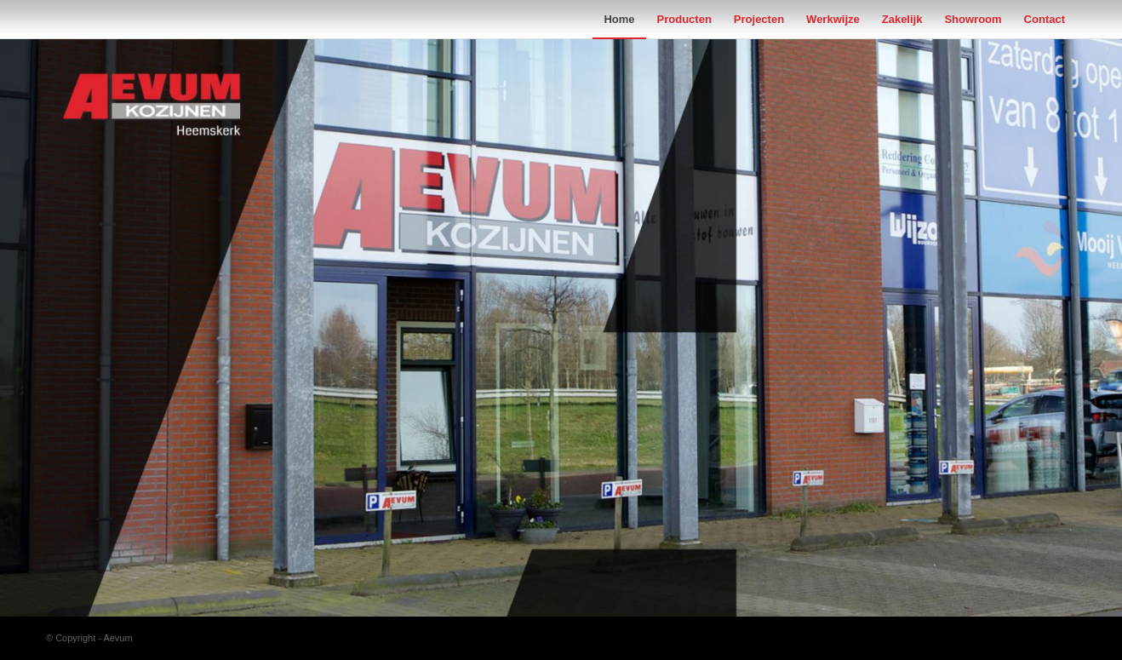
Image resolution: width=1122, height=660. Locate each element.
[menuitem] (618, 19)
